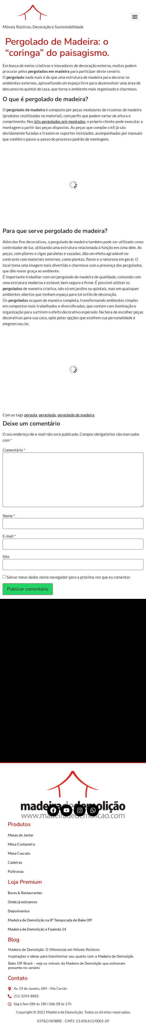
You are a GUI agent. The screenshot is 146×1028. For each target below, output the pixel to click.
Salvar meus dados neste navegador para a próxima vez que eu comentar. (69, 577)
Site (6, 557)
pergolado (47, 414)
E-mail (9, 536)
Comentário (14, 450)
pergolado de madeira (76, 414)
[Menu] (134, 17)
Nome (9, 516)
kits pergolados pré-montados (59, 121)
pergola (30, 414)
